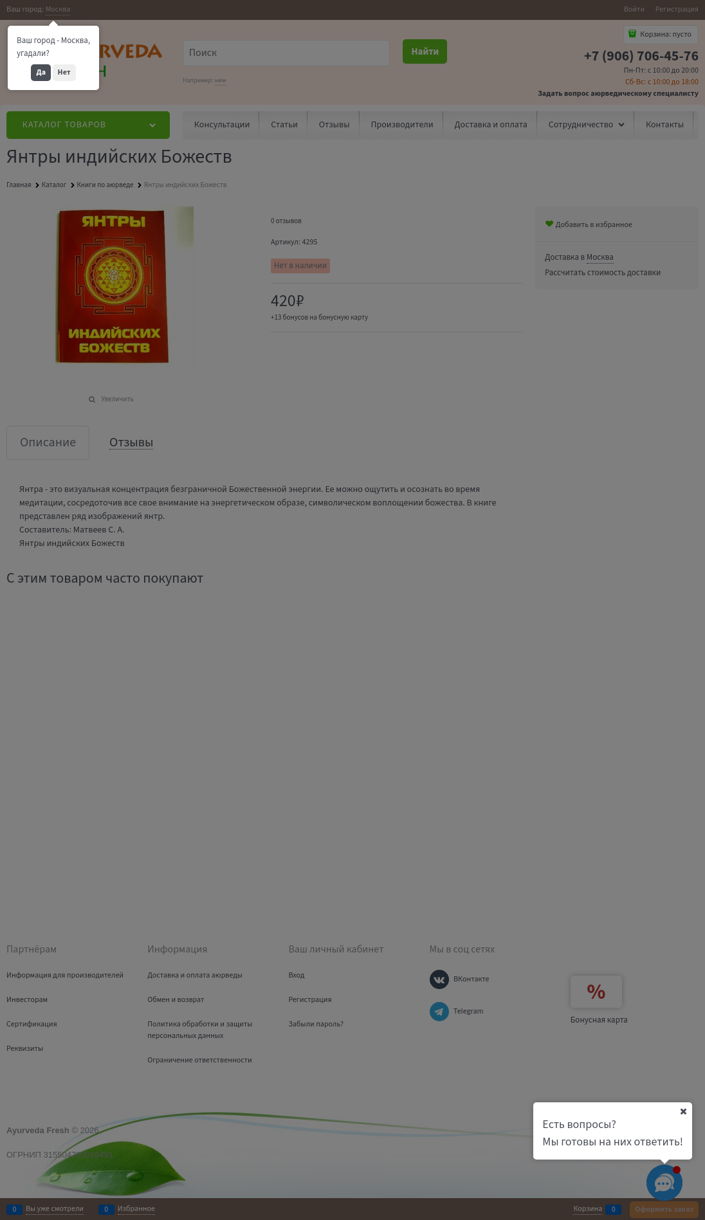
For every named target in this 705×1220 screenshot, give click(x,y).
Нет (64, 72)
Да (41, 72)
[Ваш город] (683, 1111)
